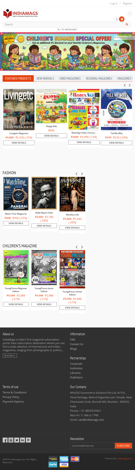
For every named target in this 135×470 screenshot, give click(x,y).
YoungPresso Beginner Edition (16, 290)
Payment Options (13, 401)
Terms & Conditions (15, 392)
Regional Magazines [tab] (99, 78)
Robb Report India (44, 212)
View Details (19, 142)
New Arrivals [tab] (45, 78)
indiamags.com (124, 458)
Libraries (75, 373)
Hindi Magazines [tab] (70, 78)
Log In (113, 3)
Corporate (76, 363)
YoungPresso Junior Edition (44, 290)
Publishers (76, 377)
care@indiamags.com (91, 419)
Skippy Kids (51, 126)
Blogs (73, 348)
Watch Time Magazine (16, 213)
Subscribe (123, 445)
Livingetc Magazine (18, 133)
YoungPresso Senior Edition (72, 293)
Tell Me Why (117, 133)
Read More (9, 355)
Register (127, 3)
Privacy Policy (11, 397)
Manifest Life (72, 214)
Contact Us (76, 344)
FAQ (72, 339)
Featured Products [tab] (18, 78)
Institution (76, 368)
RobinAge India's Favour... (84, 132)
